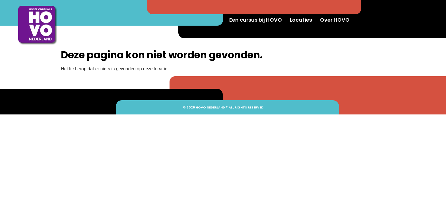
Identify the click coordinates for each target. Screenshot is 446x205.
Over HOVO (335, 19)
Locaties (301, 19)
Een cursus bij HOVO (255, 19)
